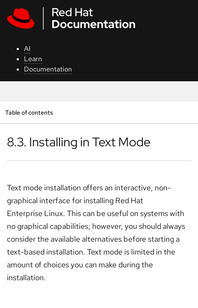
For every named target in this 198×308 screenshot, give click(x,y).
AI (27, 48)
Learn (33, 58)
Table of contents (29, 112)
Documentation (48, 69)
